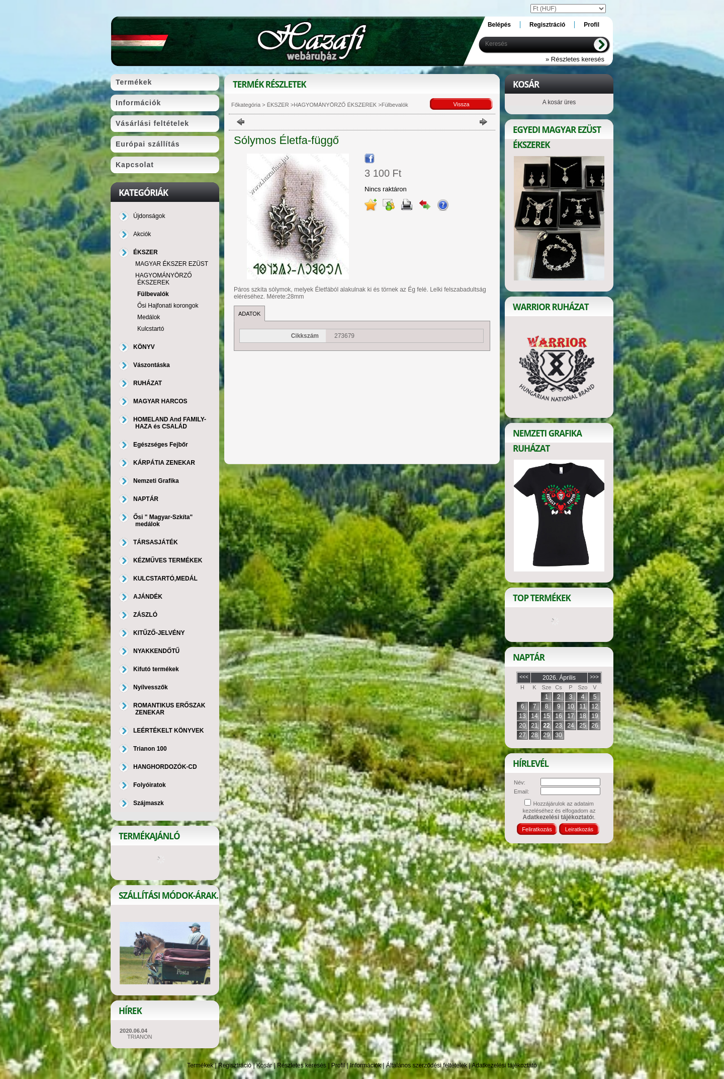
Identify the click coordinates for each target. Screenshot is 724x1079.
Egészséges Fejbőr (160, 444)
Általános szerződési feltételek (426, 1065)
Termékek (200, 1065)
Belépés (499, 24)
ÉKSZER (277, 105)
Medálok (148, 317)
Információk (365, 1065)
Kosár (264, 1065)
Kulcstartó (150, 328)
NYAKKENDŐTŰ (156, 651)
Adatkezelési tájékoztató (504, 1065)
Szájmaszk (148, 803)
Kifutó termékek (156, 669)
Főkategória (245, 105)
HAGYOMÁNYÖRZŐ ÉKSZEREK (335, 105)
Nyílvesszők (150, 687)
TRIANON (139, 1037)
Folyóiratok (149, 784)
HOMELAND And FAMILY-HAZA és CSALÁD (169, 423)
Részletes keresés (301, 1065)
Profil (338, 1065)
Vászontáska (151, 365)
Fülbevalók (153, 294)
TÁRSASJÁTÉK (155, 542)
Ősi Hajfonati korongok (167, 305)
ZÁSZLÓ (145, 614)
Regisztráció (234, 1065)
